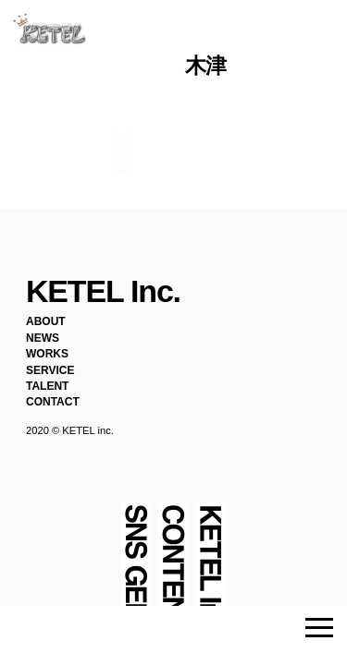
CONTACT (53, 401)
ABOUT (46, 321)
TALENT (47, 386)
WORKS (47, 353)
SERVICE (50, 370)
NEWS (42, 338)
